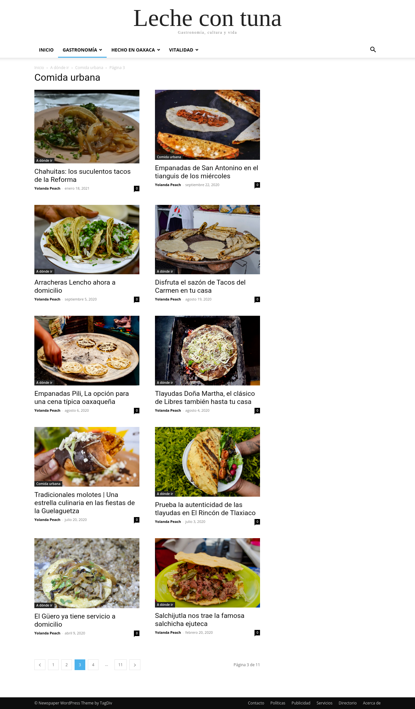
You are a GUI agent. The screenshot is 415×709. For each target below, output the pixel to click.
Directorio (348, 703)
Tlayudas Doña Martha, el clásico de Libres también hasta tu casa (205, 398)
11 (120, 665)
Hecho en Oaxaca (133, 50)
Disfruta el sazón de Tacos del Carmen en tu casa (200, 286)
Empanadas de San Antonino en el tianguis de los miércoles (206, 172)
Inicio (46, 50)
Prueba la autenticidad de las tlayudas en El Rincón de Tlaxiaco (205, 509)
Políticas (277, 703)
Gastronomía (80, 50)
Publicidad (300, 703)
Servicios (324, 703)
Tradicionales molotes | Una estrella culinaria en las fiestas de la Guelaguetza (84, 503)
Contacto (256, 703)
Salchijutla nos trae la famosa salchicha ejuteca (199, 620)
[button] (373, 50)
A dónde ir (59, 67)
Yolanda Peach (47, 188)
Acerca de (372, 703)
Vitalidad (181, 50)
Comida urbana (89, 67)
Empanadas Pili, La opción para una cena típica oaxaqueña (81, 398)
